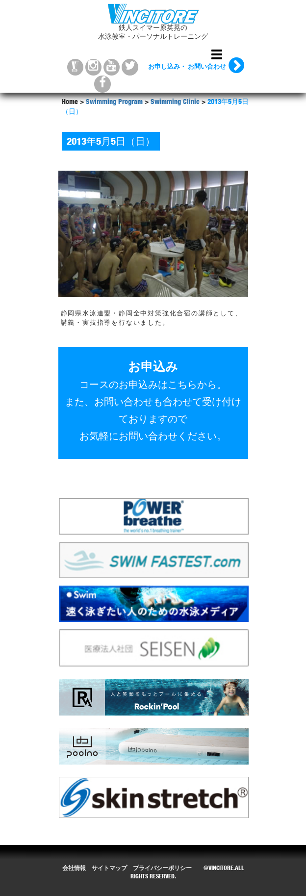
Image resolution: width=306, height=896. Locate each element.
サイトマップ (109, 868)
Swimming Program (114, 102)
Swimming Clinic (175, 102)
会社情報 (74, 868)
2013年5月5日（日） (111, 143)
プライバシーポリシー (162, 868)
